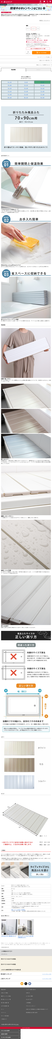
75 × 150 (26, 94)
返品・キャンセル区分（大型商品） (18, 909)
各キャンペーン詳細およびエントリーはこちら (37, 42)
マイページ (3, 1012)
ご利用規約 (28, 1002)
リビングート (4, 954)
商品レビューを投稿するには (43, 64)
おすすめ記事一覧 (5, 1006)
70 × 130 (9, 88)
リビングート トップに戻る (43, 57)
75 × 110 (9, 91)
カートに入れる (41, 52)
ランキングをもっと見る (46, 974)
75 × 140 (9, 94)
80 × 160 (42, 97)
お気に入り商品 (4, 992)
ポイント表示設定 (5, 1015)
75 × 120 (26, 91)
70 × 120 (42, 85)
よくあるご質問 (29, 996)
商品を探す (3, 989)
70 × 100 (9, 85)
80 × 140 (9, 97)
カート (2, 1009)
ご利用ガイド (4, 1019)
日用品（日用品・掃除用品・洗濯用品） (24, 4)
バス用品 (35, 4)
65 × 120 (9, 82)
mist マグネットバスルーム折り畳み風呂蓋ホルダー (26, 936)
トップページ (3, 4)
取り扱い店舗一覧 (5, 1002)
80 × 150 (26, 97)
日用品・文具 (10, 4)
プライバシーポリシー (31, 1006)
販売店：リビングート (45, 20)
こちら (17, 1024)
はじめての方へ (29, 999)
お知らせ (28, 992)
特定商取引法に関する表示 (32, 1012)
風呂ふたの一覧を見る (45, 60)
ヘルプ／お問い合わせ (31, 989)
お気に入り (28, 53)
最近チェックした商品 (6, 996)
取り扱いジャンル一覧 (6, 999)
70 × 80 (26, 82)
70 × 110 (26, 85)
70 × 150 (42, 88)
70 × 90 (42, 82)
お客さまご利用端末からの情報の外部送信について (37, 1009)
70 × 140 (26, 88)
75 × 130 (42, 91)
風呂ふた (41, 4)
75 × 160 (42, 94)
